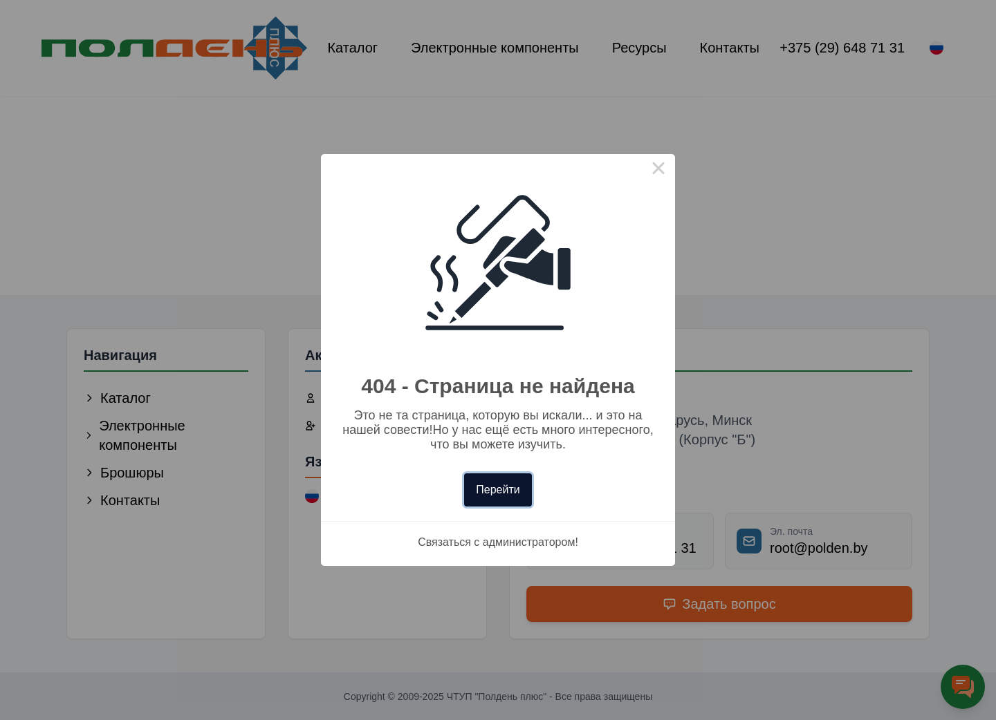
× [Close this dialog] (658, 170)
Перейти (497, 489)
